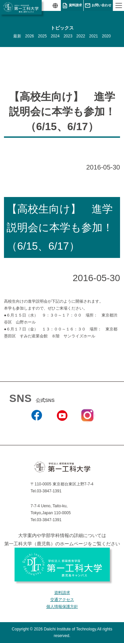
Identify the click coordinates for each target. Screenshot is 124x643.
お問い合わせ (101, 5)
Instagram (87, 426)
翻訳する (55, 5)
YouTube (62, 429)
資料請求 (75, 5)
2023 (67, 36)
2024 (55, 36)
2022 (80, 36)
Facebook (36, 429)
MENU (118, 5)
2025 (42, 36)
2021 (93, 36)
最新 (17, 36)
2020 (106, 36)
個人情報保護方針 (62, 606)
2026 (29, 36)
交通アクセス (62, 599)
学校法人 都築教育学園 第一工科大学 (21, 7)
